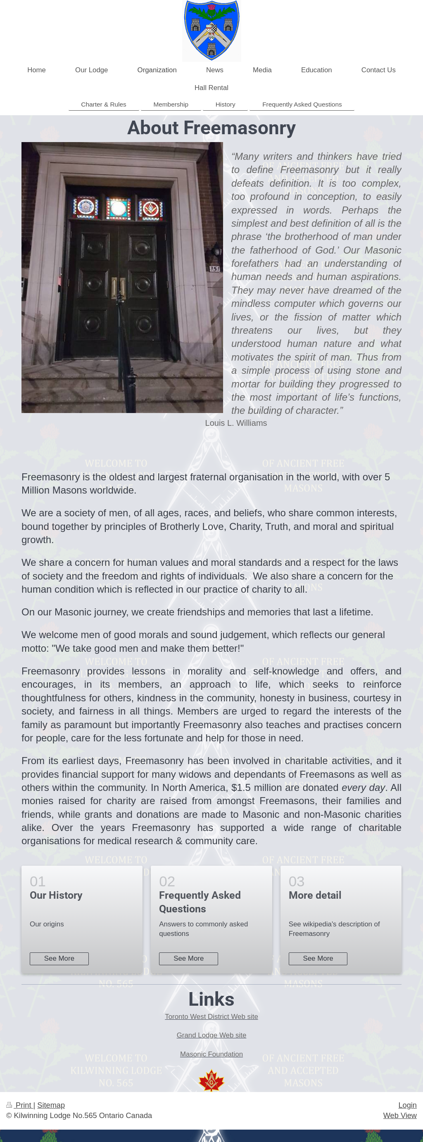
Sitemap (51, 1105)
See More (59, 958)
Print (19, 1105)
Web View (400, 1115)
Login (407, 1105)
